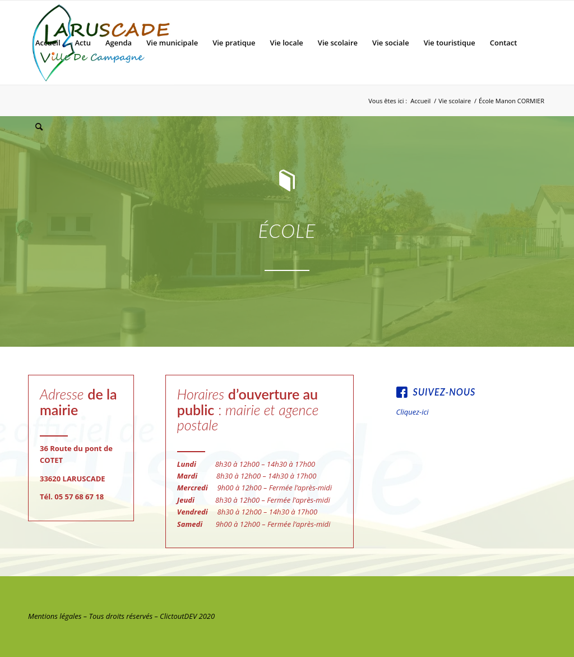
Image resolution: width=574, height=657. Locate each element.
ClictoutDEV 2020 (187, 616)
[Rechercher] (39, 127)
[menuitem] (48, 43)
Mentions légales (54, 616)
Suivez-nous (444, 392)
